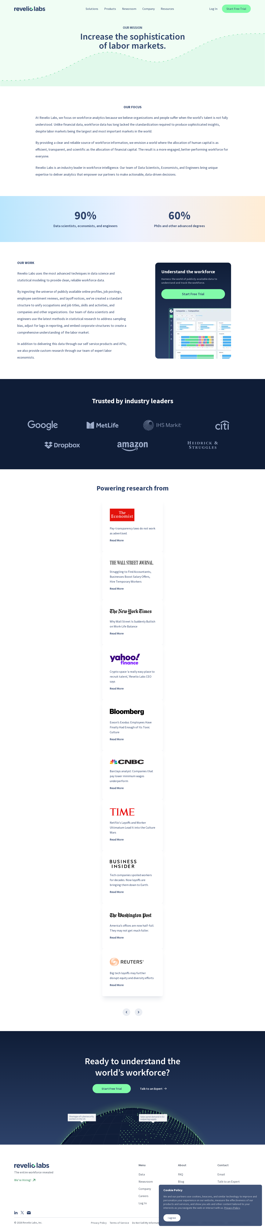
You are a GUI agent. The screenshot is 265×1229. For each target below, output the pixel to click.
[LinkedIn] (16, 1212)
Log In (213, 9)
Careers (143, 1196)
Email (221, 1174)
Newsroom (146, 1181)
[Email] (29, 1212)
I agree (172, 1218)
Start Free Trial (236, 9)
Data (142, 1174)
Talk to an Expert (228, 1181)
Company (145, 1189)
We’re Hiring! (24, 1180)
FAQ (180, 1174)
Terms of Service (119, 1222)
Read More (117, 540)
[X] (22, 1212)
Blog (181, 1181)
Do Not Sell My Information (147, 1222)
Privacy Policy (99, 1222)
